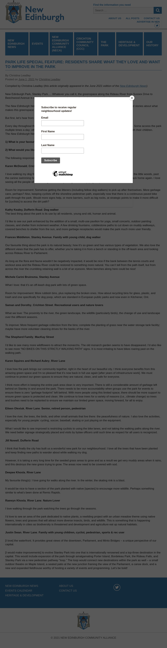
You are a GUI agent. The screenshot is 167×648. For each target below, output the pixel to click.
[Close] (131, 98)
